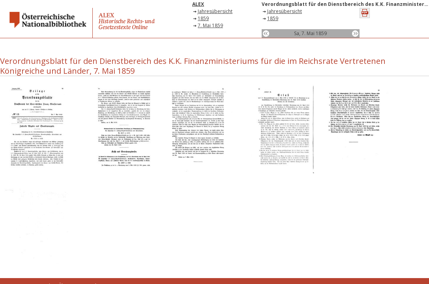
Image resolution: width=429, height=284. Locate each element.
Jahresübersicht (215, 11)
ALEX (198, 4)
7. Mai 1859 (210, 25)
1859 (203, 18)
